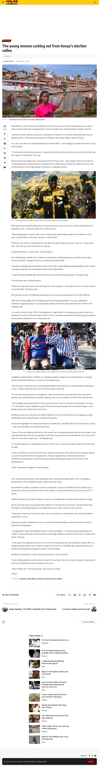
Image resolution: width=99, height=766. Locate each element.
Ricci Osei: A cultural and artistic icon (55, 641)
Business (23, 579)
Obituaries (45, 644)
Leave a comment (85, 623)
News (43, 667)
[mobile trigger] (4, 2)
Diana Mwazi (32, 579)
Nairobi (53, 579)
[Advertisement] (49, 21)
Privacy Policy (31, 761)
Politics (59, 579)
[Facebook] (89, 756)
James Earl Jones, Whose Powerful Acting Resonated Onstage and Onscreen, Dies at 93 (54, 685)
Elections (41, 579)
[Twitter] (92, 756)
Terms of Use (44, 761)
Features (7, 41)
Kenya (47, 579)
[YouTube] (95, 756)
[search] (95, 2)
